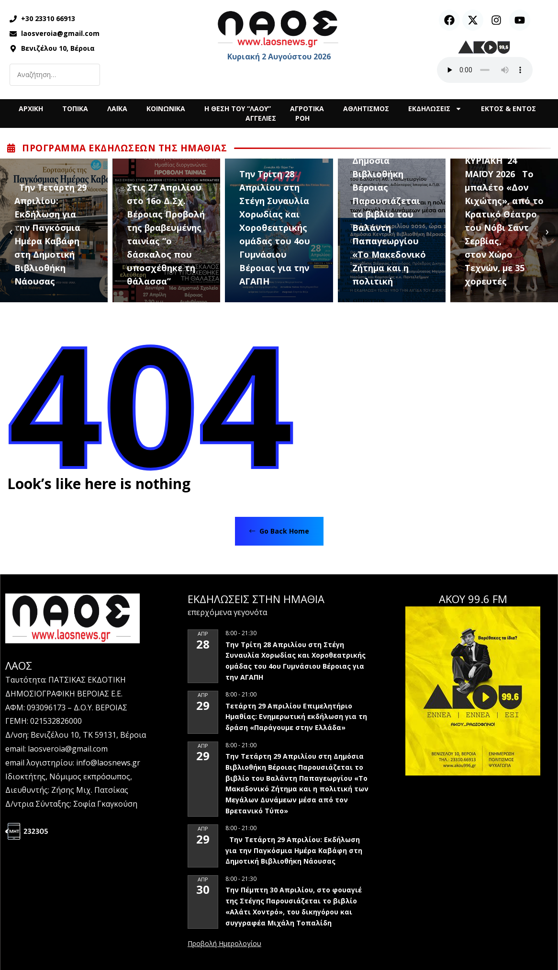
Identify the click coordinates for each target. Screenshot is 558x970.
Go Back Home (279, 531)
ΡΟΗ (302, 118)
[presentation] (10, 230)
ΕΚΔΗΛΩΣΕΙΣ (435, 109)
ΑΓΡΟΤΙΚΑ (307, 108)
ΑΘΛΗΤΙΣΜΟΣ (366, 108)
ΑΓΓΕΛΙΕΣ (261, 118)
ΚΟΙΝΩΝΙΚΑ (165, 108)
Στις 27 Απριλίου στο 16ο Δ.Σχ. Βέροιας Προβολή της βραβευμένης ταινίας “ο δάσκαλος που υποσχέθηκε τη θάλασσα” (166, 234)
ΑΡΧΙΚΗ (31, 108)
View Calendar (224, 944)
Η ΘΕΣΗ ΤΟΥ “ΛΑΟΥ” (237, 108)
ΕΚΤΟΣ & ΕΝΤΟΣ (508, 108)
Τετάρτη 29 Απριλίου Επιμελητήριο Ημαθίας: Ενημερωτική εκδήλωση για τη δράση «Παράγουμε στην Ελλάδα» (296, 716)
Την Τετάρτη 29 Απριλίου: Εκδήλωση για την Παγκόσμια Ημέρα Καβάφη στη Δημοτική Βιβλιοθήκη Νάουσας (50, 234)
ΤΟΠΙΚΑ (75, 108)
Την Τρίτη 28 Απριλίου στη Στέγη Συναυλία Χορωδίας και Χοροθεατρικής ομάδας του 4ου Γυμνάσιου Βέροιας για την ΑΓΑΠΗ (274, 227)
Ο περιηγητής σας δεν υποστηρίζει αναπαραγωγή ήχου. (485, 70)
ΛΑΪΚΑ (117, 108)
